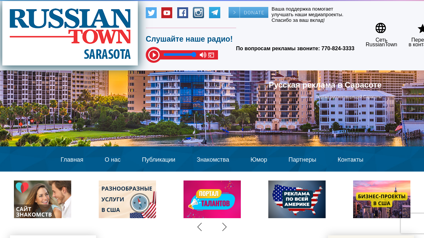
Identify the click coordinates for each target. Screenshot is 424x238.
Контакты (350, 159)
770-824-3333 (337, 48)
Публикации (158, 159)
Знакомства (213, 159)
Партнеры (302, 159)
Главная (72, 159)
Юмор (258, 159)
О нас (113, 159)
